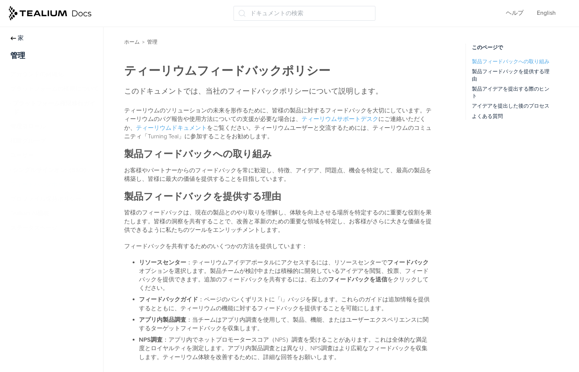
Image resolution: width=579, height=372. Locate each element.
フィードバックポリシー (42, 184)
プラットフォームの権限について (54, 88)
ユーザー (22, 155)
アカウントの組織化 (37, 74)
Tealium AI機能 (29, 213)
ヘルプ (515, 13)
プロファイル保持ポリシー (45, 199)
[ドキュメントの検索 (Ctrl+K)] (304, 13)
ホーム (132, 42)
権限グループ (28, 141)
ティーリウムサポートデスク (340, 119)
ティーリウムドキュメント (171, 128)
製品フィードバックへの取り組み (510, 61)
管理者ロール (28, 126)
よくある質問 (487, 116)
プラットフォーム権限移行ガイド (54, 108)
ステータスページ (34, 227)
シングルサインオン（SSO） (51, 170)
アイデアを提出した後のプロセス (510, 106)
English (546, 13)
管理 (152, 42)
